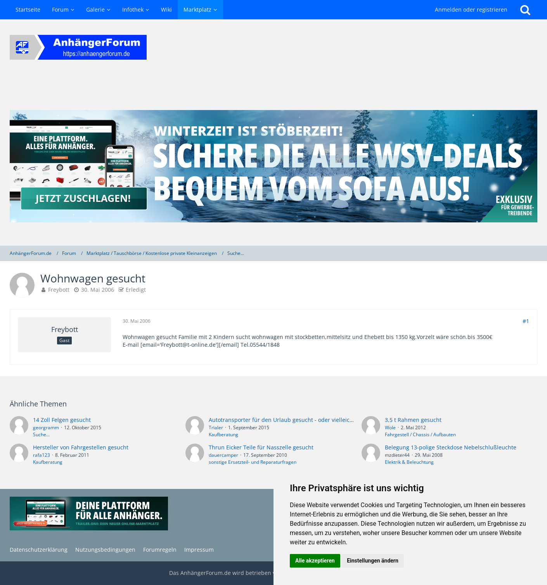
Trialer (216, 427)
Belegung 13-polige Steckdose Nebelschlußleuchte (450, 447)
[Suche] (525, 9)
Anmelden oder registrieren (471, 9)
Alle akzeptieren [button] (315, 560)
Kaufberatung (223, 434)
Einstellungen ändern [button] (372, 560)
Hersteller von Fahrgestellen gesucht (80, 447)
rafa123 (41, 455)
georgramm (46, 427)
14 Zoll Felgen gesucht (62, 419)
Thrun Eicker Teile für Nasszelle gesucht (261, 447)
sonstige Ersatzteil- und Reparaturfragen (252, 462)
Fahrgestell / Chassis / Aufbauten (420, 434)
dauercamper (223, 455)
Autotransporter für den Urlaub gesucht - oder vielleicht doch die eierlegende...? (314, 419)
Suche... (41, 434)
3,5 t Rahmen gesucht (413, 419)
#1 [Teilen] (526, 321)
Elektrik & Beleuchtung (409, 462)
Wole (390, 427)
